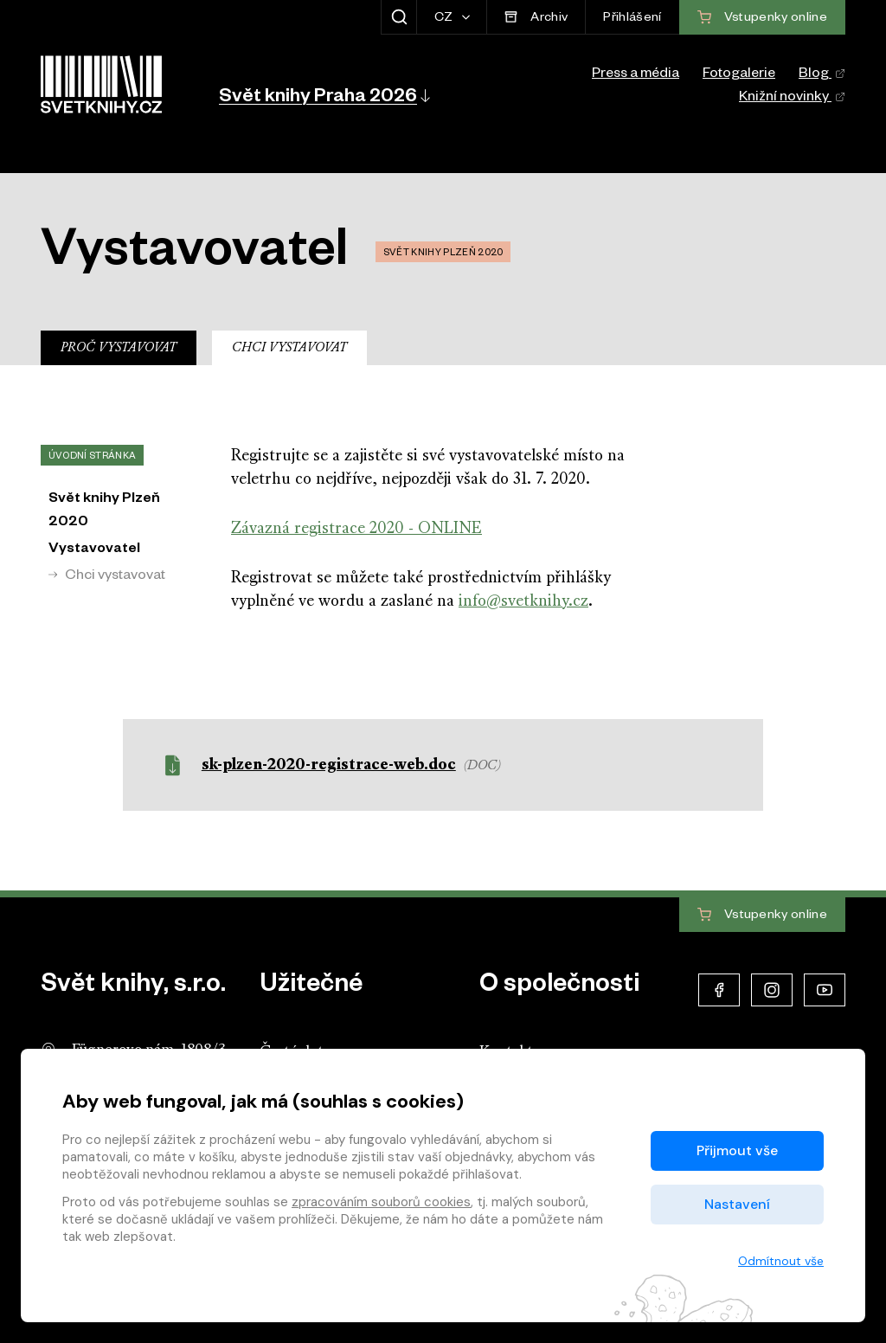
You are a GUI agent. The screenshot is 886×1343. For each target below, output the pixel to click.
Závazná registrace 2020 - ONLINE (356, 529)
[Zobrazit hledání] (398, 17)
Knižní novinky (792, 98)
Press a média (635, 75)
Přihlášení (632, 19)
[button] (323, 95)
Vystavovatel (94, 550)
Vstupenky (762, 915)
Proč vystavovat (119, 348)
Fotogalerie (739, 75)
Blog (822, 75)
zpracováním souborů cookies (381, 1202)
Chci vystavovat (289, 348)
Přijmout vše (737, 1150)
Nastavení (737, 1204)
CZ (445, 19)
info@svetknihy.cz (523, 602)
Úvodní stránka (92, 457)
